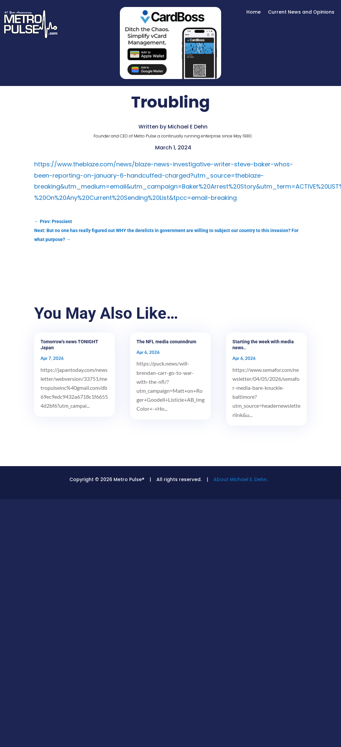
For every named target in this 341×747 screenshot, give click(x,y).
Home (253, 12)
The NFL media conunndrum (166, 341)
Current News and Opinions (301, 12)
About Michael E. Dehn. (240, 479)
